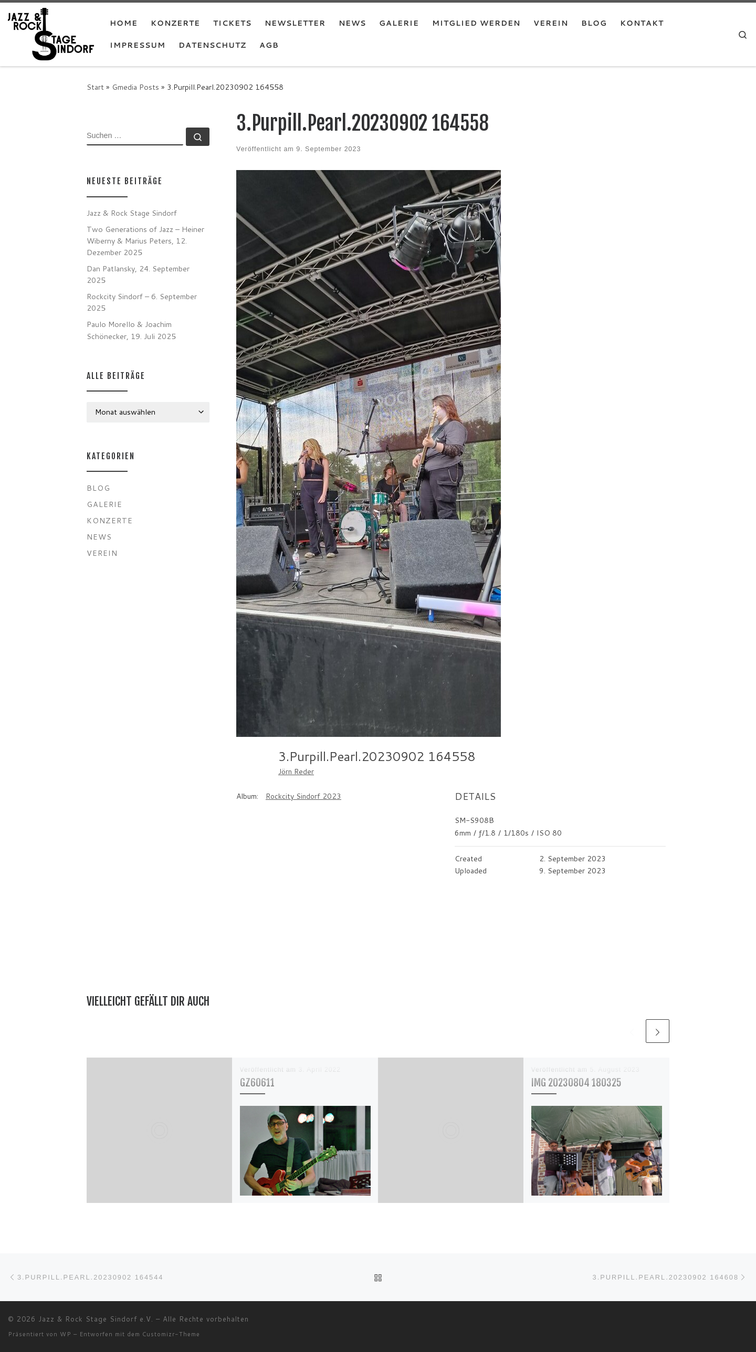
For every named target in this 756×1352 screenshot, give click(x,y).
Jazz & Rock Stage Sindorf (132, 212)
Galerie (104, 504)
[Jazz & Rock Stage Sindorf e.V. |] (51, 33)
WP (65, 1334)
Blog (98, 487)
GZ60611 (257, 1082)
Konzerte (110, 520)
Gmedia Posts (135, 86)
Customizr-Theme (171, 1334)
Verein (102, 552)
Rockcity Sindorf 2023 (303, 796)
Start (95, 86)
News (99, 536)
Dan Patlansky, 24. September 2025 (138, 274)
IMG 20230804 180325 (576, 1082)
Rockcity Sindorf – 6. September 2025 (142, 302)
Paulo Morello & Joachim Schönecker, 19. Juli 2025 (131, 330)
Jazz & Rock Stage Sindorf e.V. (95, 1319)
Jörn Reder (296, 771)
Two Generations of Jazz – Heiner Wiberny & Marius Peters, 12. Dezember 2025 (145, 241)
